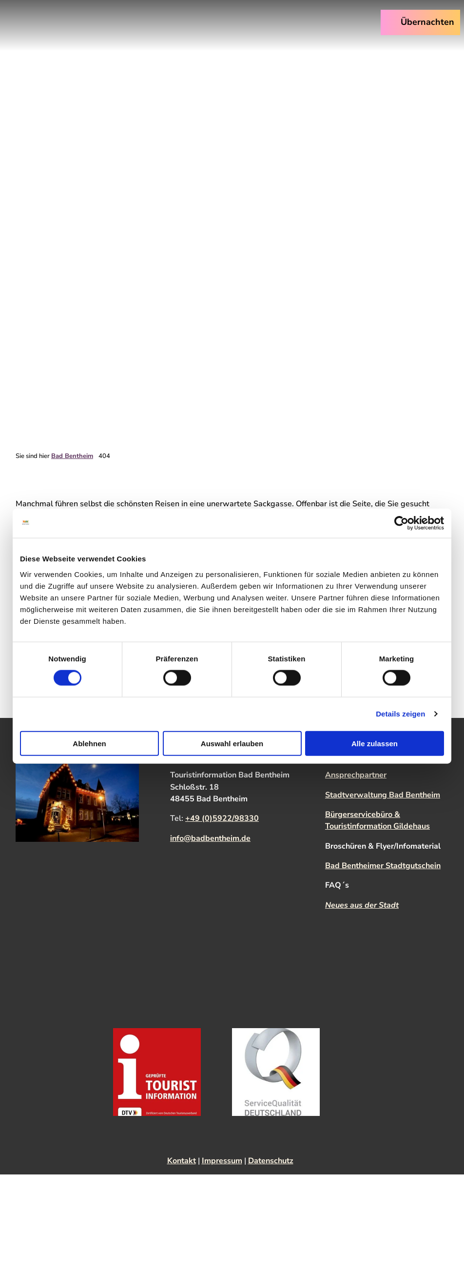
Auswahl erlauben (232, 743)
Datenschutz (270, 1160)
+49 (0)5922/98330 (222, 818)
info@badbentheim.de (210, 838)
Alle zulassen (374, 743)
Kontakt (181, 1160)
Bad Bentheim (72, 456)
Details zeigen (400, 714)
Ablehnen (89, 743)
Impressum (222, 1160)
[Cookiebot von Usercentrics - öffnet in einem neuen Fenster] (401, 523)
